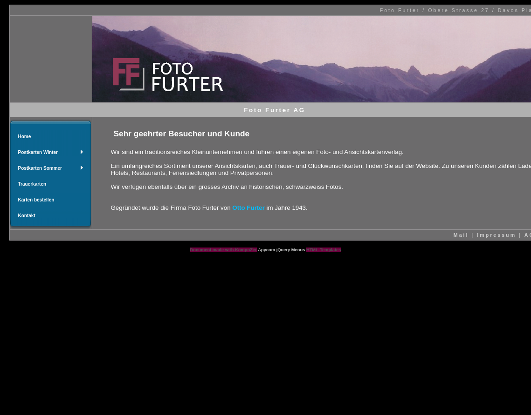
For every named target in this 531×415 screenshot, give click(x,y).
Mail (461, 235)
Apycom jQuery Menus (282, 250)
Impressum (496, 235)
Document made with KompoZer (223, 250)
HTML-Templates (323, 250)
